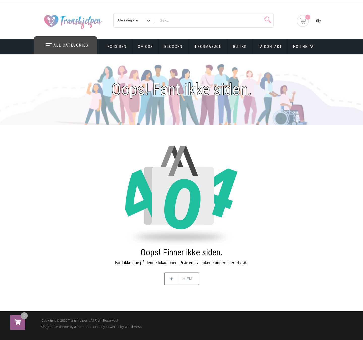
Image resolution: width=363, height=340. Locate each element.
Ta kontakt (270, 46)
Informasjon (208, 46)
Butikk (240, 46)
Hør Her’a (303, 46)
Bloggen (173, 46)
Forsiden (117, 46)
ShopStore (49, 326)
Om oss (145, 46)
